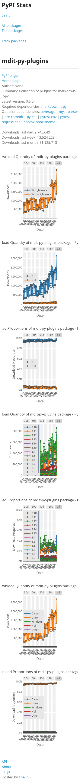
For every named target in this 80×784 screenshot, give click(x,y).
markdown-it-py (54, 106)
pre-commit (13, 116)
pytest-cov (48, 116)
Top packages (12, 30)
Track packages (14, 41)
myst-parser (68, 111)
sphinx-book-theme (39, 122)
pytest (32, 116)
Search (7, 15)
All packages (12, 25)
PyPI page (10, 75)
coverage (48, 111)
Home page (11, 80)
